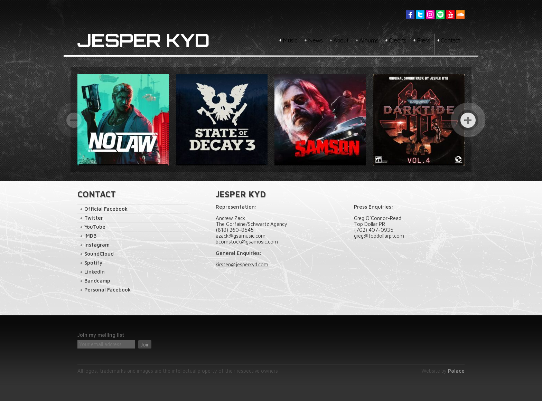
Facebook (410, 14)
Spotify (440, 14)
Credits (397, 40)
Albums (368, 40)
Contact (450, 40)
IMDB (90, 236)
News (315, 40)
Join (145, 344)
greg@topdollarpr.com (379, 236)
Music (290, 40)
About (340, 40)
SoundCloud (99, 254)
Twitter (420, 14)
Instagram (430, 14)
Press (423, 40)
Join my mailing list (100, 335)
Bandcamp (97, 281)
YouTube (450, 14)
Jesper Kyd (143, 41)
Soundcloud (460, 14)
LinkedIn (94, 272)
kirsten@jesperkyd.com (242, 264)
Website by (443, 371)
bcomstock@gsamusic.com (247, 242)
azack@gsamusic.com (240, 236)
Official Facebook (106, 209)
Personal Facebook (107, 290)
